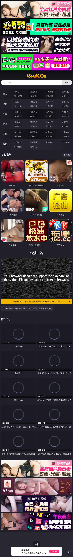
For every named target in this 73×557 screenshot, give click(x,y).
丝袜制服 (33, 106)
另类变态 (65, 116)
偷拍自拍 (33, 112)
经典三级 (33, 116)
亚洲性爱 (18, 112)
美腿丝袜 (18, 126)
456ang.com (36, 76)
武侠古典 (65, 132)
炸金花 (33, 96)
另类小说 (33, 136)
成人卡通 (49, 112)
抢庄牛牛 (65, 96)
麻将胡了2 (18, 96)
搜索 (67, 82)
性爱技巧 (65, 136)
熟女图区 (49, 126)
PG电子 (18, 92)
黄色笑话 (49, 136)
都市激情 (18, 132)
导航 (5, 144)
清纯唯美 (33, 126)
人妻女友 (49, 132)
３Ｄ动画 (65, 102)
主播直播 (49, 106)
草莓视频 (49, 142)
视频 (5, 103)
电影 (5, 113)
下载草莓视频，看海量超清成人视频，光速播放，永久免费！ (42, 301)
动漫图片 (65, 122)
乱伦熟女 (49, 116)
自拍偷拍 (33, 102)
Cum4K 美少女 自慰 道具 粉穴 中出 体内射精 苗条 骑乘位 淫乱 (27, 308)
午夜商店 (33, 142)
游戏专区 (65, 92)
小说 (5, 134)
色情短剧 (33, 146)
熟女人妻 (18, 106)
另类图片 (65, 126)
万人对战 (49, 92)
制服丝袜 (18, 116)
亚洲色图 (33, 122)
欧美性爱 (65, 112)
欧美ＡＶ (49, 102)
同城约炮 (18, 142)
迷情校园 (18, 136)
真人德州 (33, 92)
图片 (5, 124)
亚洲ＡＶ (18, 102)
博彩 (5, 93)
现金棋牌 (49, 96)
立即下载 (54, 551)
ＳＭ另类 (65, 106)
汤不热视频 (65, 142)
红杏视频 (18, 146)
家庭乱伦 (33, 132)
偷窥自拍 (18, 122)
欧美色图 (49, 122)
